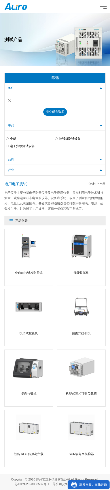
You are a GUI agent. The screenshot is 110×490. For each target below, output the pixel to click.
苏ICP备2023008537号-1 (32, 484)
